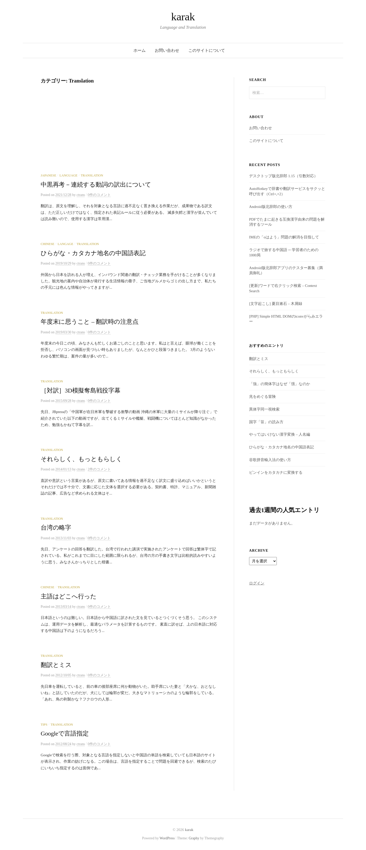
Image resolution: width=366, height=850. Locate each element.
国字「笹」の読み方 (266, 422)
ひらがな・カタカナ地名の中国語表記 (93, 253)
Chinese (47, 244)
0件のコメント (99, 195)
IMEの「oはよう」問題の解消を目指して (284, 237)
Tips (44, 724)
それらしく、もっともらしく (81, 459)
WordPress (167, 838)
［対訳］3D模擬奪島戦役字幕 (80, 390)
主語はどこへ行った (69, 596)
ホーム (139, 50)
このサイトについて (206, 50)
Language (68, 175)
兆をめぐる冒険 (262, 397)
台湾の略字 (56, 527)
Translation (92, 175)
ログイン (256, 583)
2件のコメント (99, 469)
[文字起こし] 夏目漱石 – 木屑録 (275, 304)
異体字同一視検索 (264, 409)
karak (183, 17)
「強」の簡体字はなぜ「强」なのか (279, 384)
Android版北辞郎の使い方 (270, 207)
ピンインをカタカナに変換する (275, 472)
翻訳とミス (56, 665)
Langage (65, 244)
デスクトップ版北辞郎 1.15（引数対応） (283, 176)
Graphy (194, 838)
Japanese (48, 175)
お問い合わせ (167, 50)
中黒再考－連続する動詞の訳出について (96, 184)
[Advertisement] (130, 135)
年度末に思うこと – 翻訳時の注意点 (90, 321)
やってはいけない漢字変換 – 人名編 (279, 434)
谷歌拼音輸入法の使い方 (270, 460)
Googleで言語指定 (64, 733)
